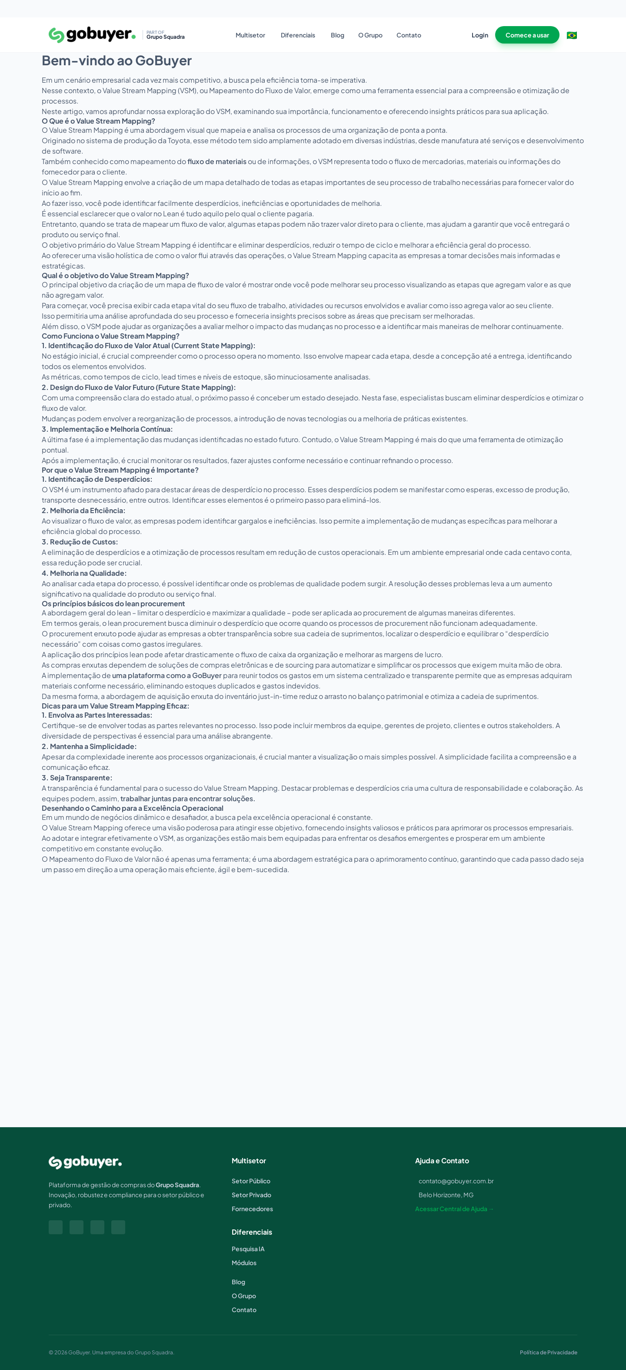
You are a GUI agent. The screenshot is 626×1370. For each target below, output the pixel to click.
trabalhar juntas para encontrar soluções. (188, 798)
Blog (337, 35)
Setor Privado (251, 1195)
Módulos (244, 1262)
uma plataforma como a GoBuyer (167, 675)
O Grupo (370, 35)
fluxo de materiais (216, 161)
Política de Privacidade (548, 1352)
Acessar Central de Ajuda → (454, 1208)
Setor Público (251, 1181)
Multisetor (250, 35)
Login (480, 35)
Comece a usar (527, 35)
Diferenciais (298, 35)
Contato (408, 35)
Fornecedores (252, 1208)
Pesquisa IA (248, 1248)
